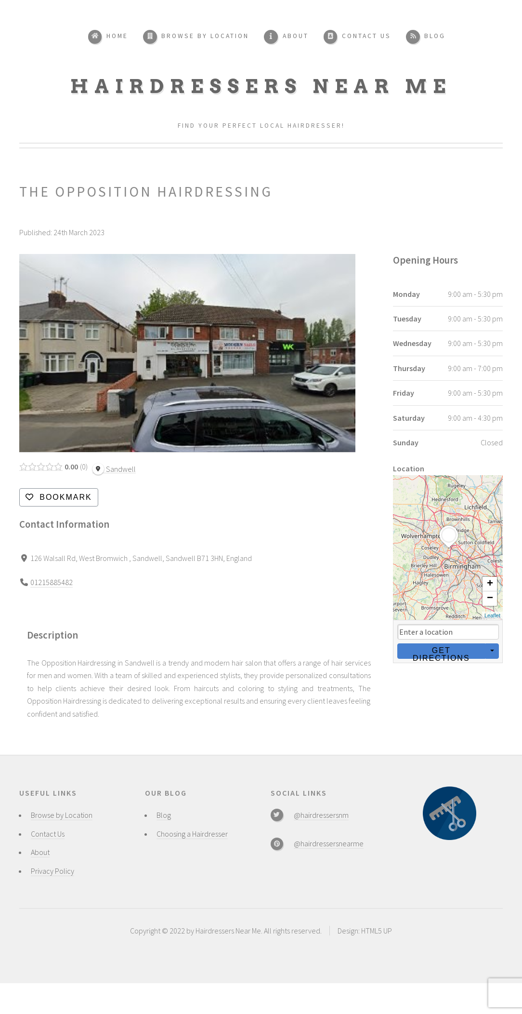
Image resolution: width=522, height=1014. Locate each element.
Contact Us (48, 834)
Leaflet (492, 615)
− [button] (490, 598)
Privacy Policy (52, 871)
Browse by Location (61, 815)
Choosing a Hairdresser (192, 834)
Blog (164, 815)
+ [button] (490, 584)
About (40, 852)
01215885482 (51, 582)
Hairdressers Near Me (261, 86)
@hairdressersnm (321, 815)
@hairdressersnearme (329, 843)
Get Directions (441, 652)
